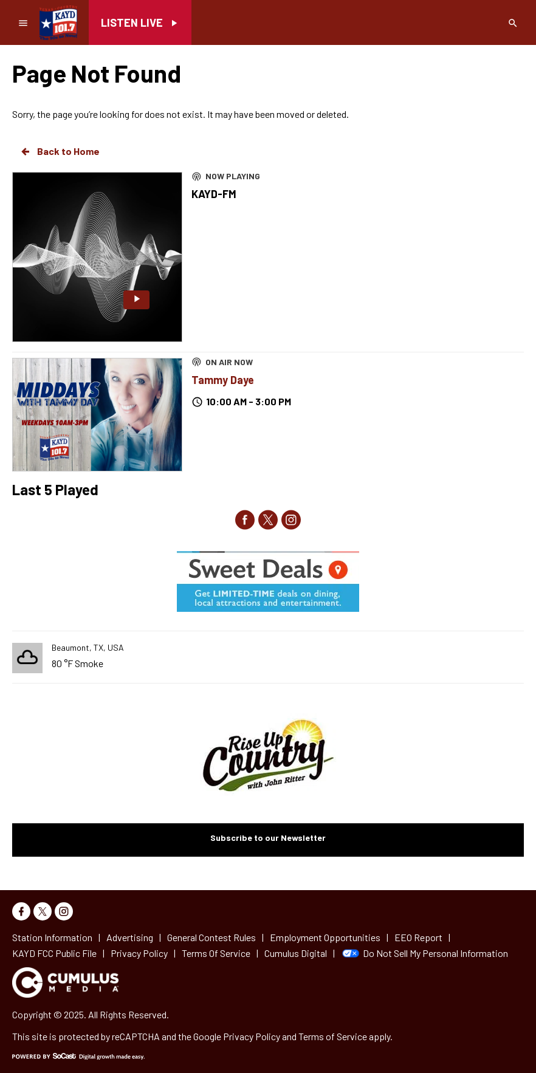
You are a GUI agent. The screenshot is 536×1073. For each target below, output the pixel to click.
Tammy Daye (222, 379)
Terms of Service (332, 1036)
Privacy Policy (251, 1036)
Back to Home (59, 151)
